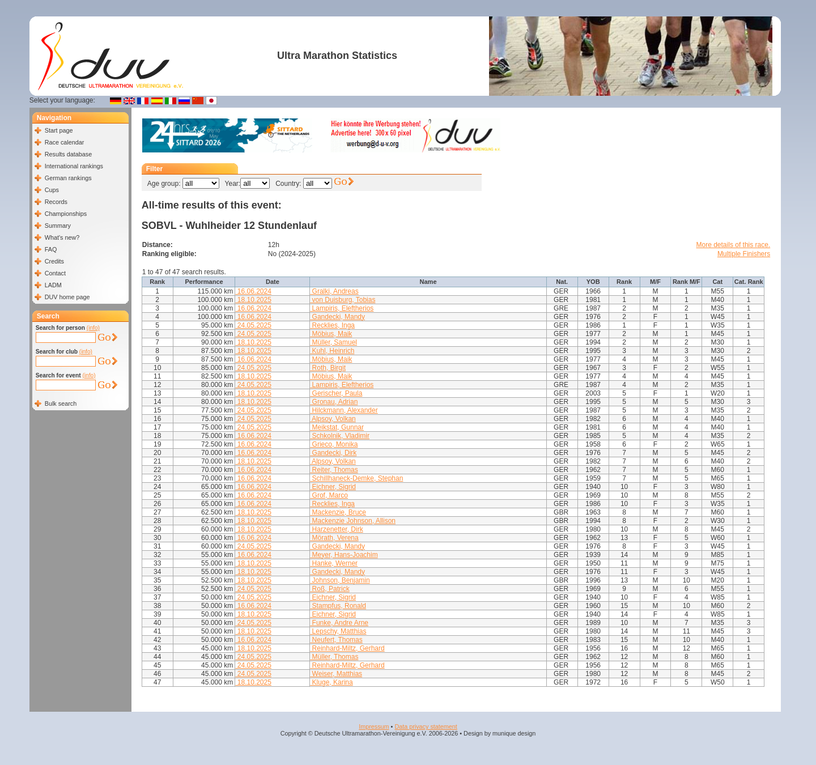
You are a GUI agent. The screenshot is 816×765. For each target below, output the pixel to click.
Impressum (374, 726)
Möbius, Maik (331, 334)
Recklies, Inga (332, 325)
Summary (58, 225)
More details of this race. (733, 245)
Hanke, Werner (334, 563)
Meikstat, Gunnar (337, 427)
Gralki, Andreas (334, 291)
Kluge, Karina (331, 682)
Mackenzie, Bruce (338, 512)
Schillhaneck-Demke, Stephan (356, 478)
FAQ (51, 249)
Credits (54, 261)
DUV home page (67, 297)
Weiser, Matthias (336, 674)
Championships (66, 213)
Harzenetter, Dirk (336, 529)
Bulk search (60, 403)
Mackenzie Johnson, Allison (353, 521)
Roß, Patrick (329, 589)
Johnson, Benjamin (339, 580)
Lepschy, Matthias (338, 631)
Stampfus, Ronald (338, 606)
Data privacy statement (425, 726)
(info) (93, 328)
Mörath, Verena (334, 538)
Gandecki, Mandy (337, 317)
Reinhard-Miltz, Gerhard (347, 648)
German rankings (68, 178)
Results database (68, 154)
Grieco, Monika (334, 444)
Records (56, 201)
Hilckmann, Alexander (343, 410)
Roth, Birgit (328, 368)
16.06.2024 (253, 291)
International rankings (74, 166)
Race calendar (64, 142)
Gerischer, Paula (336, 393)
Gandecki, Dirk (333, 453)
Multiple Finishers (743, 254)
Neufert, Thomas (336, 640)
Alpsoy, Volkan (333, 419)
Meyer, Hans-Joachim (343, 555)
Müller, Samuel (333, 342)
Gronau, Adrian (334, 402)
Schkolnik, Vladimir (339, 436)
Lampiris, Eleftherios (341, 308)
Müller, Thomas (334, 657)
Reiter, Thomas (334, 470)
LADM (53, 285)
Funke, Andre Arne (339, 623)
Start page (59, 130)
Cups (52, 189)
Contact (55, 273)
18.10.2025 (253, 300)
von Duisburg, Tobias (342, 300)
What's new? (62, 237)
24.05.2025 (253, 325)
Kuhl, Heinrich (332, 351)
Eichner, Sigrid (333, 487)
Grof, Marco (329, 495)
